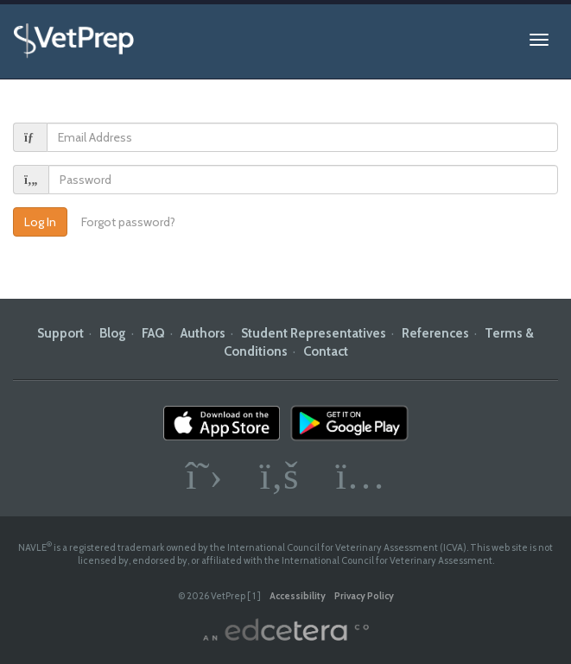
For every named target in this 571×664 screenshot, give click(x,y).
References (435, 333)
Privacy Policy (364, 596)
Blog (112, 333)
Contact (325, 351)
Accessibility (298, 596)
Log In (40, 222)
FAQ (153, 333)
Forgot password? (128, 222)
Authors (203, 333)
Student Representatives (313, 333)
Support (60, 333)
